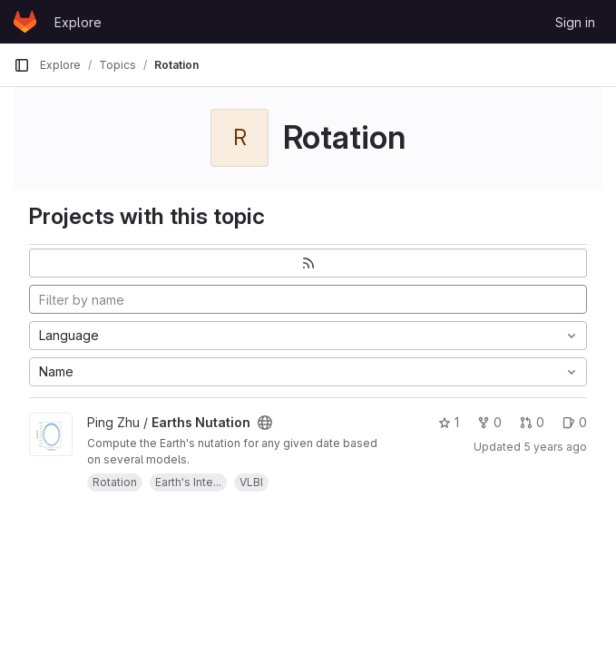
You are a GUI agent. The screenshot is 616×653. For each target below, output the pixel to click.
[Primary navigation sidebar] (21, 65)
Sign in (575, 22)
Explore (78, 22)
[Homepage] (25, 21)
